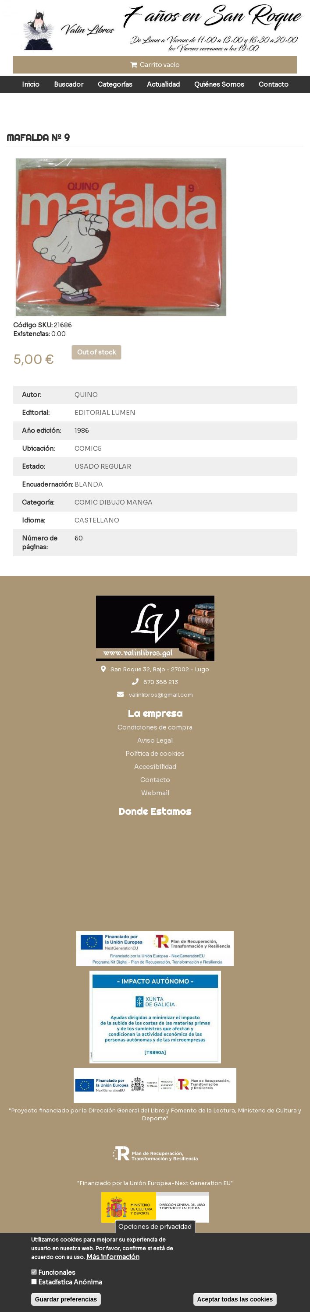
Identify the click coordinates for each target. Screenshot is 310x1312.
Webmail (155, 793)
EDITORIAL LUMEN (105, 413)
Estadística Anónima (70, 1282)
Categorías (115, 84)
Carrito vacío (155, 65)
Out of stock (96, 352)
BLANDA (89, 484)
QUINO (86, 395)
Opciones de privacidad (155, 1227)
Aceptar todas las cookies (235, 1299)
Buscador (68, 84)
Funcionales (56, 1273)
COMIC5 (88, 449)
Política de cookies (155, 754)
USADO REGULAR (103, 466)
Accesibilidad (155, 767)
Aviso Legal (155, 740)
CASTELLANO (97, 520)
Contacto (274, 84)
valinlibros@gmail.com (161, 694)
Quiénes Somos (219, 84)
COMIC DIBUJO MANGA (114, 502)
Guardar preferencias (66, 1299)
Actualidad (163, 84)
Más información (112, 1257)
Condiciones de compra (155, 727)
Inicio (30, 84)
